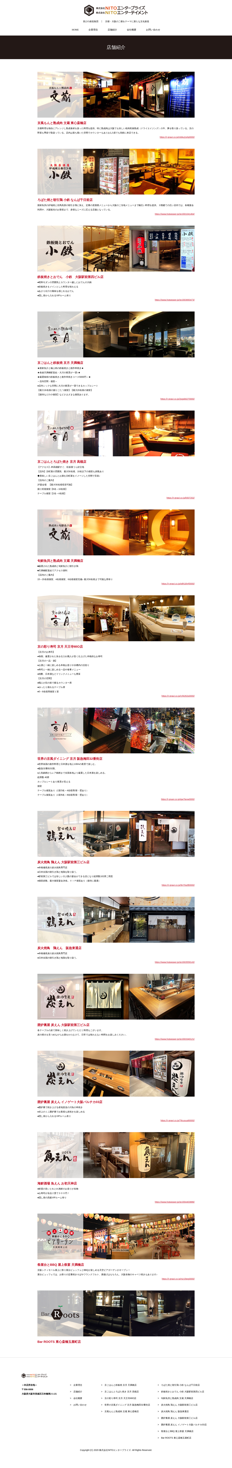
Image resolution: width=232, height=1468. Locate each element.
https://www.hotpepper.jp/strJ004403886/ (175, 1202)
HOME (78, 29)
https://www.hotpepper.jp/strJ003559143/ (175, 962)
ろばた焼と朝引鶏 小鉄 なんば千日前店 (179, 1385)
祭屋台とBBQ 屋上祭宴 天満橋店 (176, 1431)
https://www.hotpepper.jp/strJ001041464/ (175, 214)
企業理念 (95, 29)
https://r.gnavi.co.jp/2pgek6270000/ (177, 399)
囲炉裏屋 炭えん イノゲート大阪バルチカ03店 (182, 1424)
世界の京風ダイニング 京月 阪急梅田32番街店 (126, 1405)
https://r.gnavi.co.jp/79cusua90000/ (178, 1120)
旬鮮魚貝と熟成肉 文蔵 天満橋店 (176, 1398)
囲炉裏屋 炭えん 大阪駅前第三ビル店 (178, 1418)
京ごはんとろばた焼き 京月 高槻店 (120, 1391)
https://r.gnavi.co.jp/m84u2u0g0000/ (177, 137)
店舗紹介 (112, 29)
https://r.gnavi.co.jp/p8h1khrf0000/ (178, 583)
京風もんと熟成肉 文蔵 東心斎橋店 (120, 1411)
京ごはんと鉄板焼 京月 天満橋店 (119, 1385)
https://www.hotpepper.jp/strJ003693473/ (175, 300)
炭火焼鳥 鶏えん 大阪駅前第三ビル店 (178, 1405)
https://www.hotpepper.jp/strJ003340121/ (175, 1039)
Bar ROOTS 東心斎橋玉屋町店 (175, 1438)
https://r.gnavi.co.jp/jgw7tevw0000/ (178, 799)
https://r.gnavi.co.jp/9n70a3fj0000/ (178, 885)
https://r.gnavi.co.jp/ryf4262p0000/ (178, 696)
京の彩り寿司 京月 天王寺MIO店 (119, 1398)
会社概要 (130, 29)
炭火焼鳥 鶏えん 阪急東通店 (174, 1411)
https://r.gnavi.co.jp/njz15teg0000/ (178, 1279)
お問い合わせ (150, 29)
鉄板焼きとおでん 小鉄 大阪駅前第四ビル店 (181, 1391)
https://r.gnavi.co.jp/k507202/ (181, 498)
